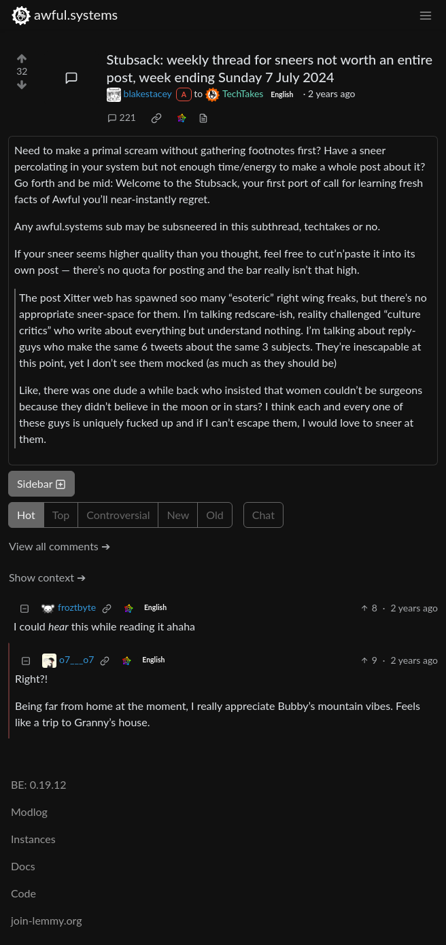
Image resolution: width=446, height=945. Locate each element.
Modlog (29, 811)
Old (214, 514)
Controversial (118, 514)
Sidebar (41, 483)
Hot (26, 514)
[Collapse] (24, 607)
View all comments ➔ (59, 545)
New (178, 514)
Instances (33, 838)
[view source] (203, 117)
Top (61, 514)
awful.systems (64, 14)
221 (121, 117)
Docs (23, 865)
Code (23, 893)
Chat (263, 514)
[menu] (425, 14)
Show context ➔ (47, 577)
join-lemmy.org (46, 920)
